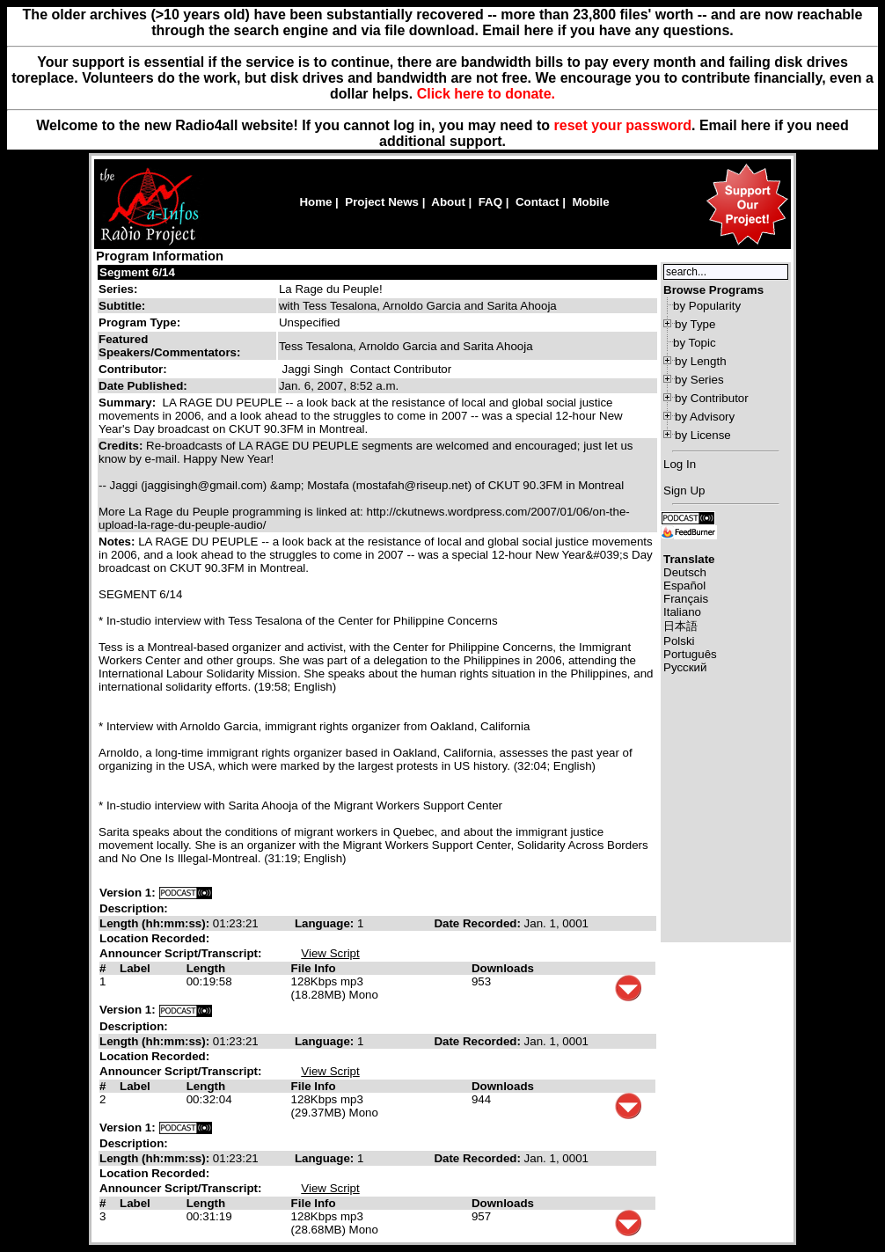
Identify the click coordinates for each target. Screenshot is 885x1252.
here (756, 125)
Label (135, 968)
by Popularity (707, 305)
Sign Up (684, 490)
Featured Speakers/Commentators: (169, 346)
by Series (699, 379)
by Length (701, 361)
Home (315, 202)
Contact (538, 202)
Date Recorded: (478, 923)
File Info (313, 968)
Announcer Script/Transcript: (180, 953)
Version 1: (127, 892)
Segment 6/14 (137, 272)
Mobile (590, 202)
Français (685, 598)
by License (703, 435)
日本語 (680, 626)
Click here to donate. (486, 93)
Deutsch (684, 572)
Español (684, 585)
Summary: (129, 402)
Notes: (118, 541)
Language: (326, 923)
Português (690, 654)
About (448, 202)
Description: (133, 908)
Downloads (503, 968)
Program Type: (139, 322)
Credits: (122, 445)
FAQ (490, 202)
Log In (679, 464)
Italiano (682, 612)
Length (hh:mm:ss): (156, 923)
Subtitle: (122, 305)
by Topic (694, 342)
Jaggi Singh (313, 369)
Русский (684, 667)
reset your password (623, 125)
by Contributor (712, 398)
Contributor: (133, 369)
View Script (330, 953)
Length (206, 968)
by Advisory (705, 416)
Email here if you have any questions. (607, 30)
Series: (118, 289)
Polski (679, 641)
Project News (382, 202)
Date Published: (143, 385)
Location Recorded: (154, 938)
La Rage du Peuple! (331, 289)
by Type (695, 324)
